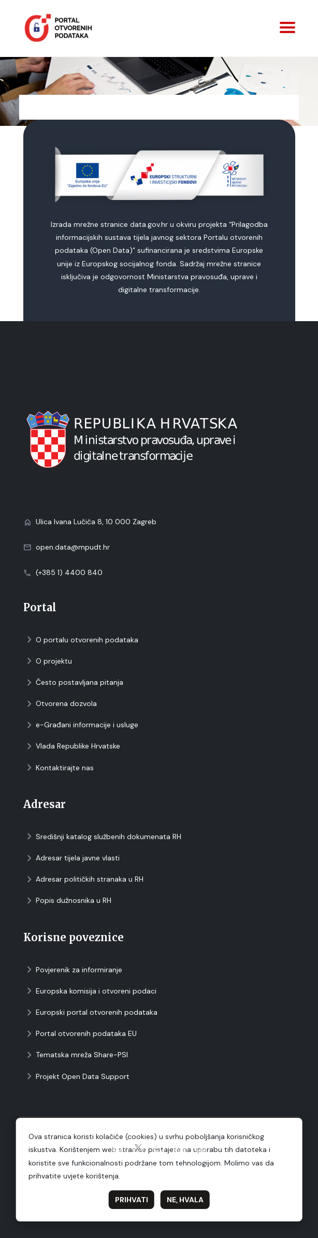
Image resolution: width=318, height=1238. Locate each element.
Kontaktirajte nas (58, 767)
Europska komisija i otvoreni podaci (89, 991)
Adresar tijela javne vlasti (71, 858)
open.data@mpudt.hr (73, 547)
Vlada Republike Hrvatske (71, 746)
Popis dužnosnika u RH (67, 900)
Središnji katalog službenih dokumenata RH (102, 836)
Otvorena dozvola (60, 703)
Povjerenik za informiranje (72, 969)
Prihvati (131, 1199)
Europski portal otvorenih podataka (90, 1012)
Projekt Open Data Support (76, 1076)
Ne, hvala (185, 1199)
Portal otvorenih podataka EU (80, 1033)
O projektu (47, 661)
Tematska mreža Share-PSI (75, 1054)
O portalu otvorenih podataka (80, 640)
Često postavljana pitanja (73, 682)
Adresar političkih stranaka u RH (83, 879)
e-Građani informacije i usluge (80, 724)
